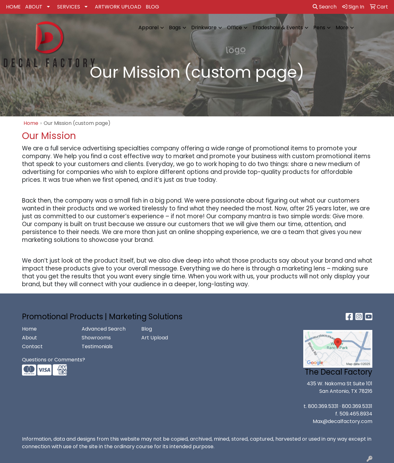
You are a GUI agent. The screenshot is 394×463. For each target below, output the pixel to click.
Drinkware (204, 27)
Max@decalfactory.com (342, 421)
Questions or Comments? (53, 359)
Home (31, 123)
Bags (175, 27)
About (29, 337)
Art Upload (154, 337)
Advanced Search (104, 328)
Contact (32, 346)
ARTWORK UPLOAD (118, 6)
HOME (13, 6)
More (342, 27)
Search (325, 6)
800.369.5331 (323, 406)
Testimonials (97, 346)
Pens (319, 27)
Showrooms (96, 337)
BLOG (152, 6)
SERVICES (68, 6)
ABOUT (33, 6)
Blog (146, 328)
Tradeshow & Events (277, 27)
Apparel (148, 27)
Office (234, 27)
